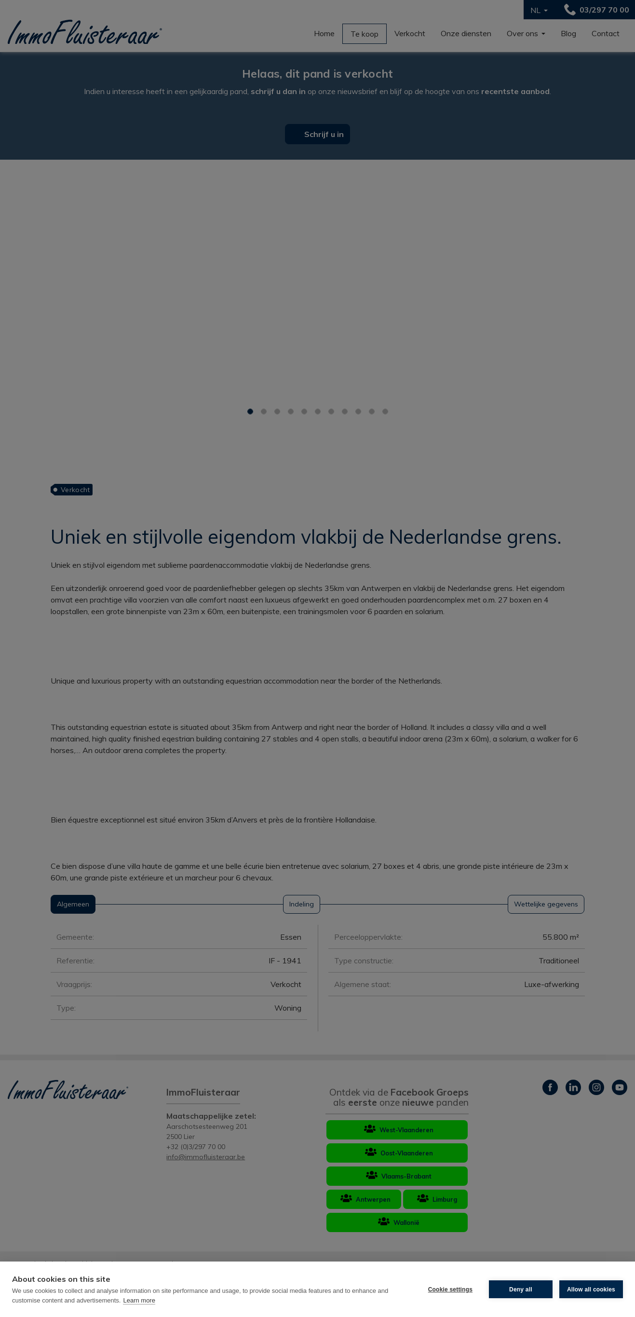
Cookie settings (450, 1289)
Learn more (139, 1300)
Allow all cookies (591, 1289)
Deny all (520, 1289)
